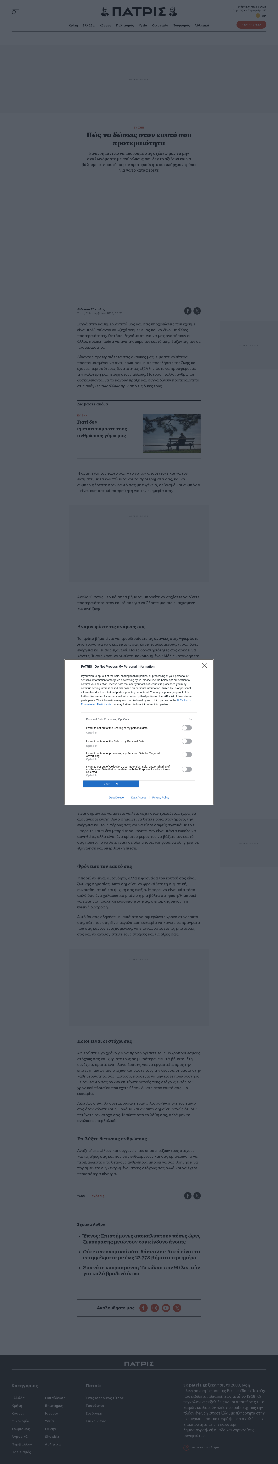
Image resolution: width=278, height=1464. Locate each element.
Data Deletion (117, 797)
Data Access (138, 797)
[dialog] (139, 732)
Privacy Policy (160, 797)
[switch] (187, 727)
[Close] (205, 667)
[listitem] (139, 719)
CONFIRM (111, 783)
